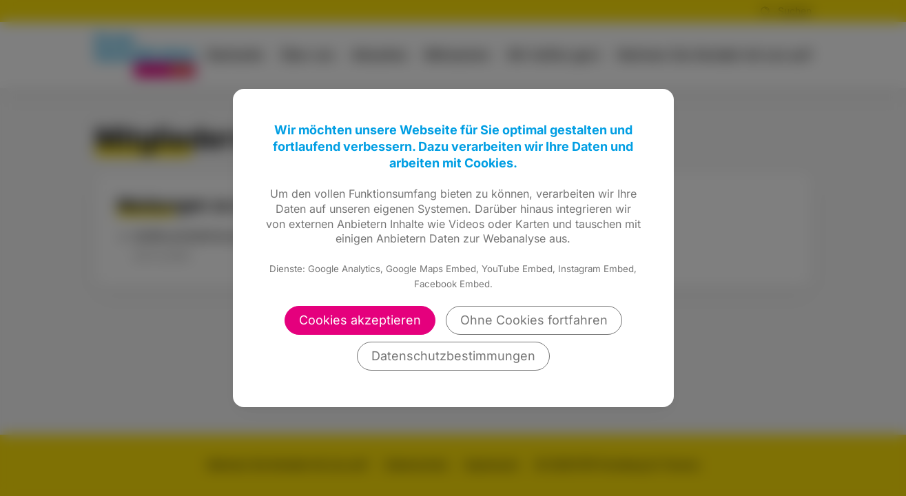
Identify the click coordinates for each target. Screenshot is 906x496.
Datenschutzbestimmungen (453, 356)
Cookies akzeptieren (360, 320)
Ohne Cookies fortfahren (534, 320)
